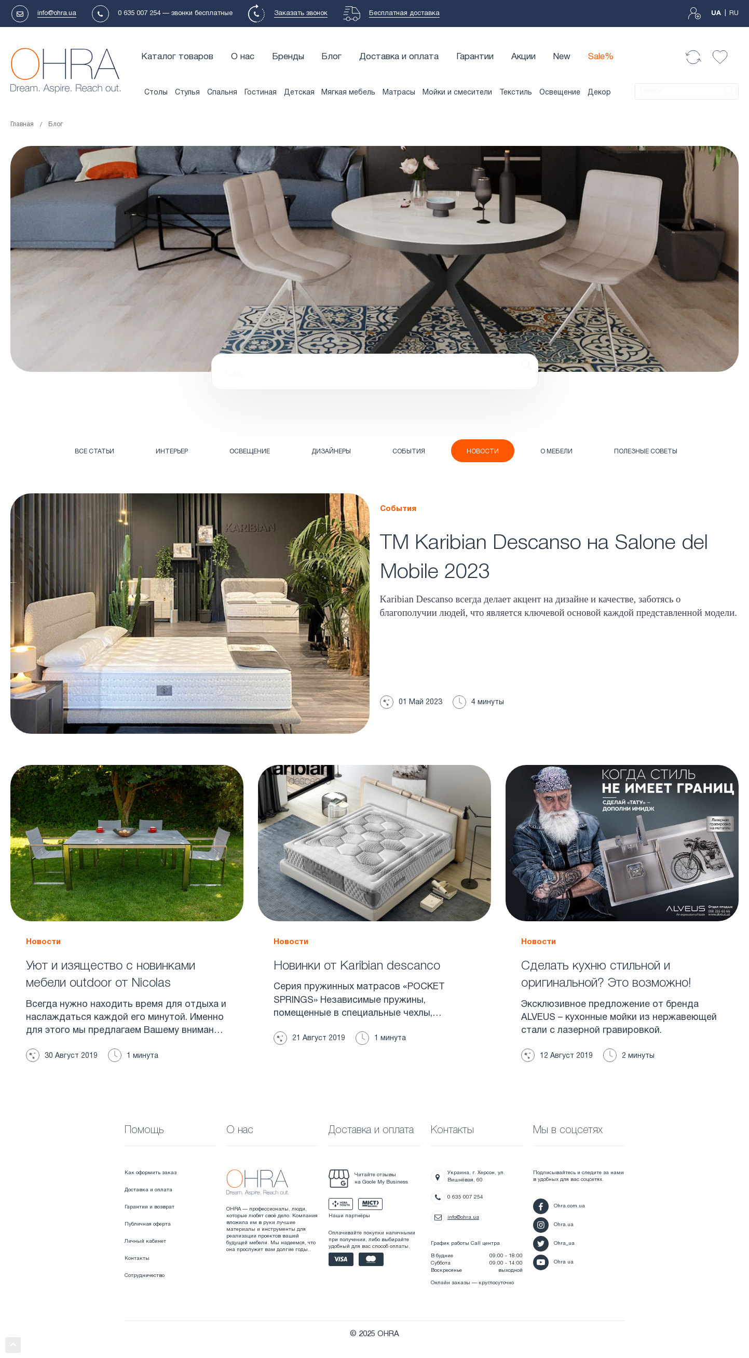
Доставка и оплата (399, 57)
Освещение (559, 92)
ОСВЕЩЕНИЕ (249, 451)
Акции (523, 57)
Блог (331, 57)
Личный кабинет (145, 1241)
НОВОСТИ (483, 451)
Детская (299, 92)
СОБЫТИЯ (408, 451)
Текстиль (515, 92)
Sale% (601, 57)
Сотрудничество (145, 1275)
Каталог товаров (177, 57)
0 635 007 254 (139, 13)
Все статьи (94, 451)
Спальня (222, 92)
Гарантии (475, 57)
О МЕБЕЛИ (556, 451)
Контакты (137, 1258)
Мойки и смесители (457, 92)
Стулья (187, 92)
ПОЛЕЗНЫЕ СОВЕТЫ (645, 451)
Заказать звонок (301, 13)
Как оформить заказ (150, 1173)
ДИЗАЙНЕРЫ (331, 451)
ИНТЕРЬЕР (172, 451)
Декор (599, 92)
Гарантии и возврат (149, 1207)
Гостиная (260, 92)
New (561, 57)
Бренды (288, 57)
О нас (242, 57)
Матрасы (399, 92)
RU (734, 13)
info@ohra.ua (56, 13)
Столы (156, 92)
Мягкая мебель (348, 92)
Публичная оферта (148, 1224)
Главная (22, 124)
